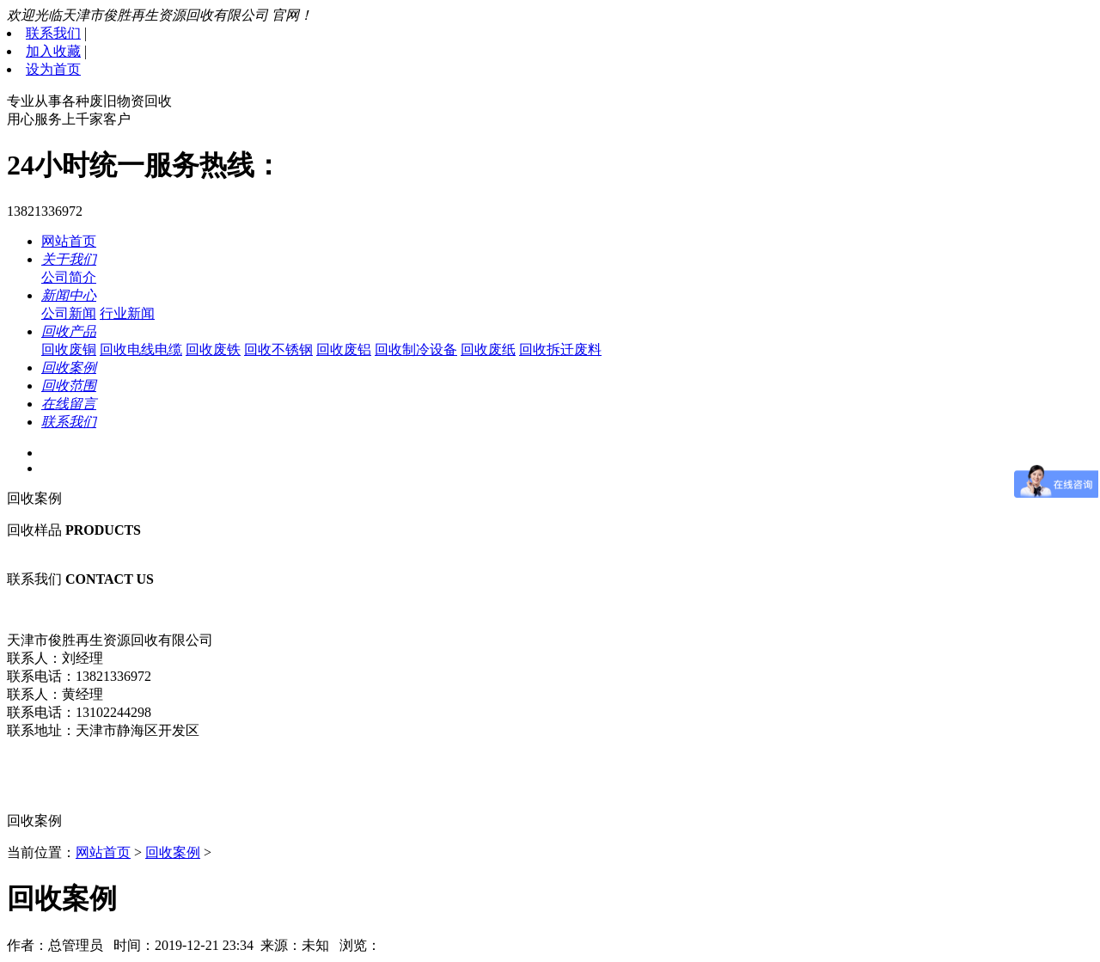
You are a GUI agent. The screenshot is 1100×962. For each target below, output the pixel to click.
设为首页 (53, 69)
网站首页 (68, 241)
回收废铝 (343, 349)
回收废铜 (68, 349)
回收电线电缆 (141, 349)
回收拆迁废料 (560, 349)
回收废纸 (488, 349)
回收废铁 (213, 349)
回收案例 (172, 852)
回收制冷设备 (416, 349)
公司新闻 (68, 313)
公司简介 (68, 277)
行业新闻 (127, 313)
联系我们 (53, 33)
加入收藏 (53, 51)
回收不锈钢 (278, 349)
